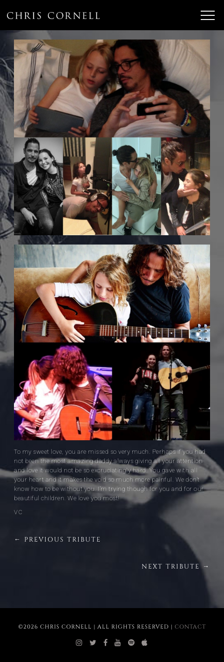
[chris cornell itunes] (145, 643)
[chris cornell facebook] (105, 643)
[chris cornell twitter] (93, 643)
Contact (190, 626)
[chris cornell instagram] (79, 643)
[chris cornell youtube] (118, 643)
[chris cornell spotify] (131, 643)
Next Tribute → (176, 566)
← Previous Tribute (57, 539)
